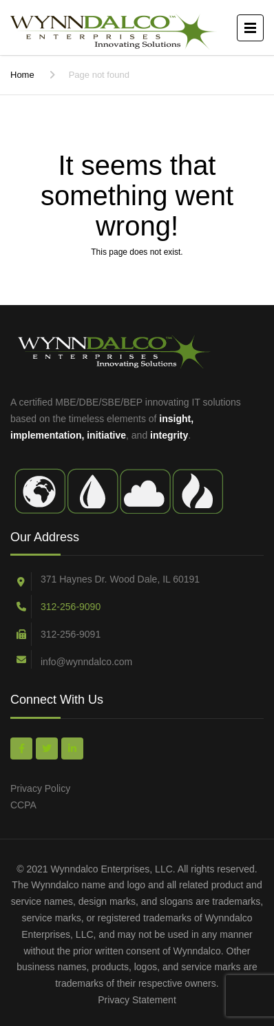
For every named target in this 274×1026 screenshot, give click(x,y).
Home (22, 75)
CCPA (23, 804)
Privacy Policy (40, 788)
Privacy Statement (137, 999)
